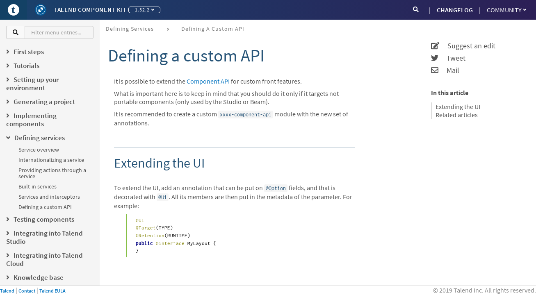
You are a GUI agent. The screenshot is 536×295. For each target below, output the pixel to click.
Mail (445, 70)
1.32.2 (144, 10)
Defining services (130, 28)
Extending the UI (458, 106)
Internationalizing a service (51, 159)
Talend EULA (52, 291)
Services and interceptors (49, 196)
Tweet (448, 58)
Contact (26, 291)
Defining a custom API (45, 207)
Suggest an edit (463, 46)
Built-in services (37, 186)
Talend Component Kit (90, 10)
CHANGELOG (455, 10)
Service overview (38, 149)
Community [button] (506, 10)
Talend (7, 291)
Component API (208, 81)
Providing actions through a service (52, 173)
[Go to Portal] (13, 10)
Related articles (457, 115)
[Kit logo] (40, 10)
